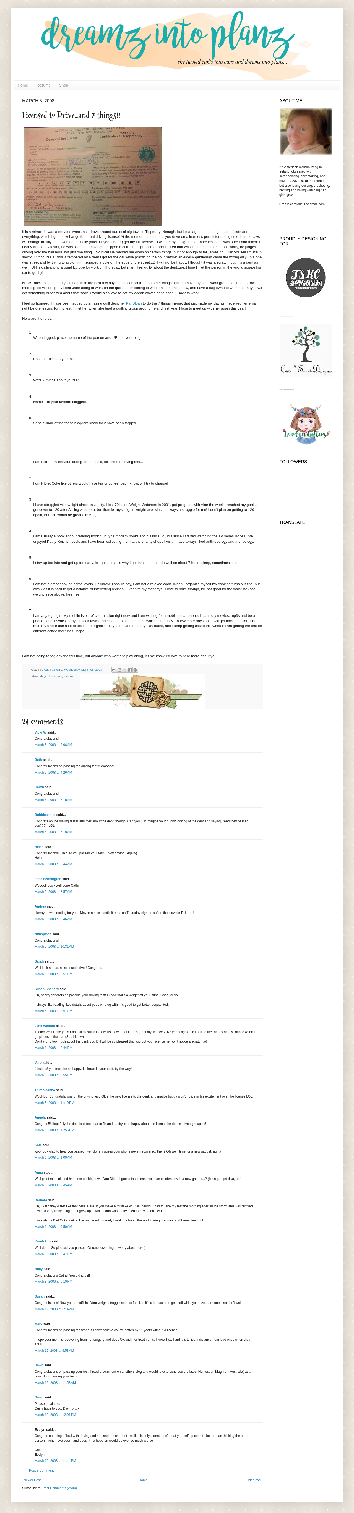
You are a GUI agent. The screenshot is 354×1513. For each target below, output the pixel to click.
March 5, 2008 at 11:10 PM (54, 1103)
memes (68, 676)
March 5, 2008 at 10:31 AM (54, 946)
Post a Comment (41, 1470)
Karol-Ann (43, 1241)
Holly (39, 1269)
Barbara (41, 1200)
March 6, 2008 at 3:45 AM (53, 1185)
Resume (43, 85)
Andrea (40, 906)
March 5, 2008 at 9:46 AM (53, 919)
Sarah (39, 961)
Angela (40, 1117)
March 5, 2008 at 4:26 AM (53, 772)
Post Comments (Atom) (59, 1488)
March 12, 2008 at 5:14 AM (54, 1309)
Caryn (39, 787)
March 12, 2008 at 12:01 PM (55, 1415)
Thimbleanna (45, 1090)
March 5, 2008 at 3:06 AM (53, 745)
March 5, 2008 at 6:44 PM (53, 1048)
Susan (40, 1296)
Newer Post (32, 1480)
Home (23, 85)
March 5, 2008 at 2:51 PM (53, 974)
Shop (63, 85)
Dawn (39, 1365)
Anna (39, 1172)
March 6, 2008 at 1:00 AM (53, 1158)
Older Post (253, 1480)
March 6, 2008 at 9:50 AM (53, 1227)
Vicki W (40, 732)
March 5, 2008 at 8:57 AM (53, 892)
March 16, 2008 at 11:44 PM (55, 1461)
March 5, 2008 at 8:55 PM (53, 1075)
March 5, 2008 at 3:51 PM (53, 1011)
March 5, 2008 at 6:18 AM (53, 800)
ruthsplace (43, 934)
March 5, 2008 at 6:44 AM (53, 864)
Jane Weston (45, 1026)
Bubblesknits (45, 815)
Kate (38, 1145)
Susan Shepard (47, 989)
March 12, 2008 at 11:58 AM (55, 1383)
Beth (38, 760)
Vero (38, 1063)
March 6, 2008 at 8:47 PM (53, 1254)
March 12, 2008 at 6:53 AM (54, 1351)
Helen (39, 847)
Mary (38, 1324)
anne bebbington (48, 879)
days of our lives (51, 676)
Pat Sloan (134, 303)
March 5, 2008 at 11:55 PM (54, 1130)
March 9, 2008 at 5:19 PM (53, 1281)
